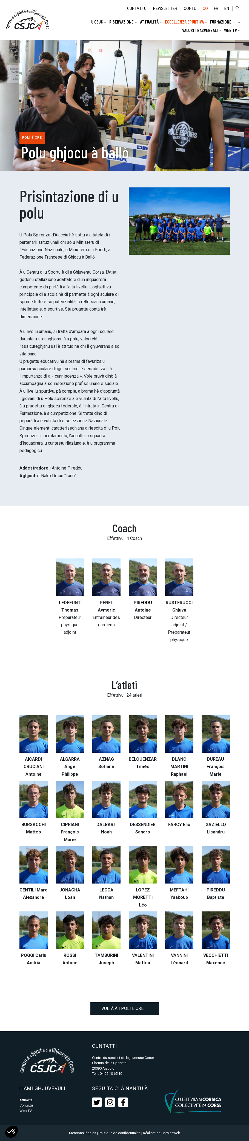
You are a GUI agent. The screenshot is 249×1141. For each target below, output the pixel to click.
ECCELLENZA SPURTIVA (186, 21)
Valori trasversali (201, 30)
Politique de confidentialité (120, 1133)
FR (215, 8)
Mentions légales (82, 1133)
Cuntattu (135, 8)
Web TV (25, 1111)
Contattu (26, 1105)
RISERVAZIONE (123, 21)
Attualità (151, 21)
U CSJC (99, 21)
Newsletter (164, 8)
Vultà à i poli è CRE (124, 1008)
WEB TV (232, 30)
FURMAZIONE (222, 21)
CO (204, 8)
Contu (189, 8)
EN (226, 8)
